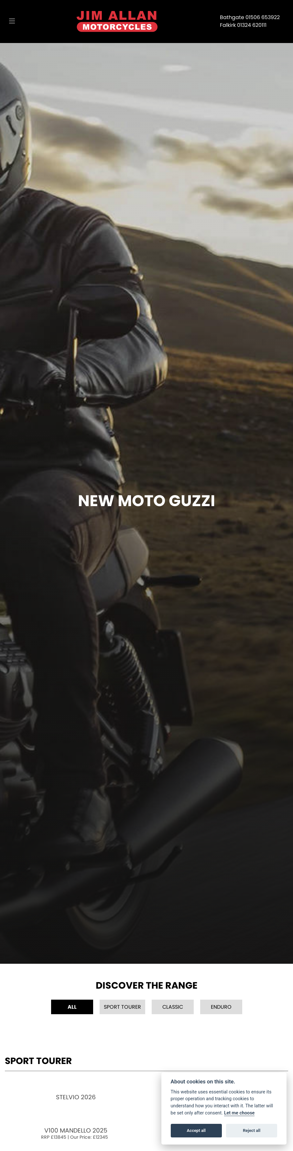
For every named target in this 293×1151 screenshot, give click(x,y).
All (72, 1007)
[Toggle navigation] (12, 21)
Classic (172, 1007)
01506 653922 (262, 17)
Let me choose (239, 1113)
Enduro (221, 1007)
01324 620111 (251, 25)
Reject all (251, 1130)
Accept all (196, 1130)
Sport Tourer (122, 1007)
